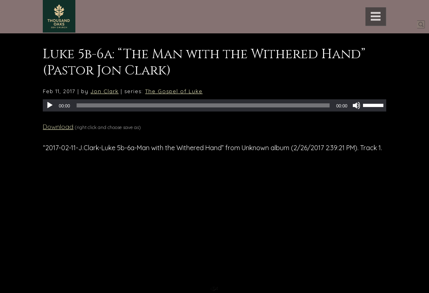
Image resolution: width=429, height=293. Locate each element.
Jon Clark (104, 91)
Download (58, 126)
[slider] (203, 105)
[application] (214, 105)
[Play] (50, 105)
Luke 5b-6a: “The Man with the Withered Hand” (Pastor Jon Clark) (204, 62)
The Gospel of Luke (173, 91)
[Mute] (356, 105)
